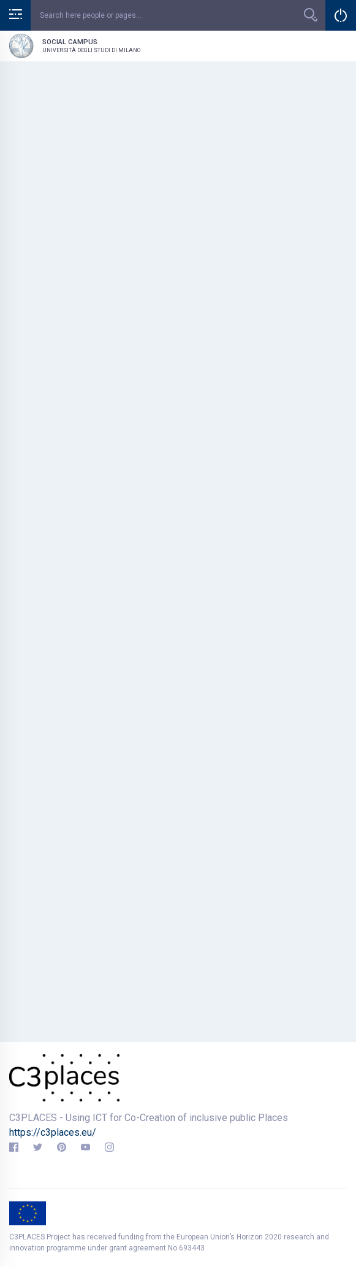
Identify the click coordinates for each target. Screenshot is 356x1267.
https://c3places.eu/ (52, 1132)
